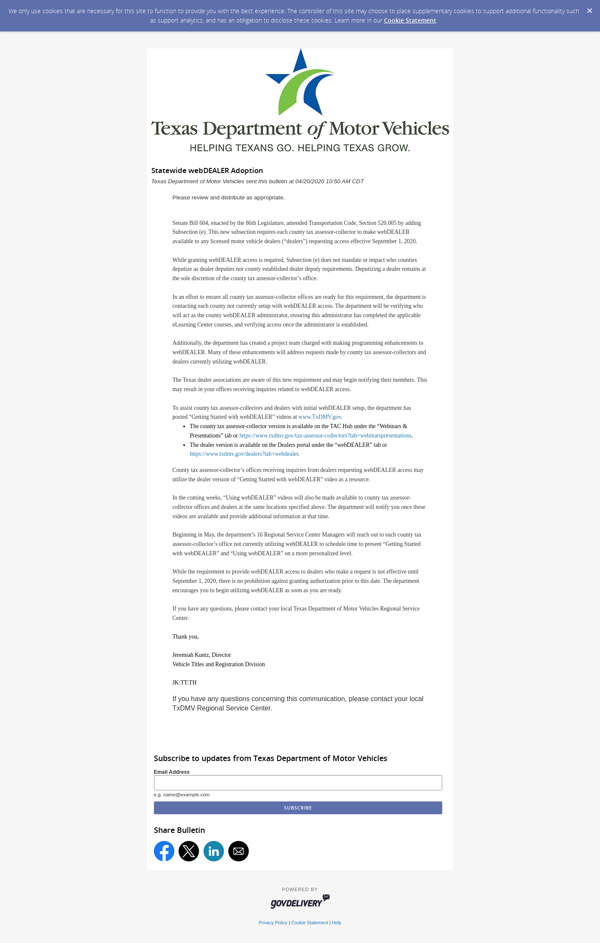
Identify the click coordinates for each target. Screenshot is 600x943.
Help (336, 922)
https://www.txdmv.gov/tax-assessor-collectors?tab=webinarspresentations (325, 435)
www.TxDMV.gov (320, 417)
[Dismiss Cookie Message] (589, 8)
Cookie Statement (410, 20)
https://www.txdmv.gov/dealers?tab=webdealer (244, 454)
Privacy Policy (273, 922)
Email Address (172, 772)
